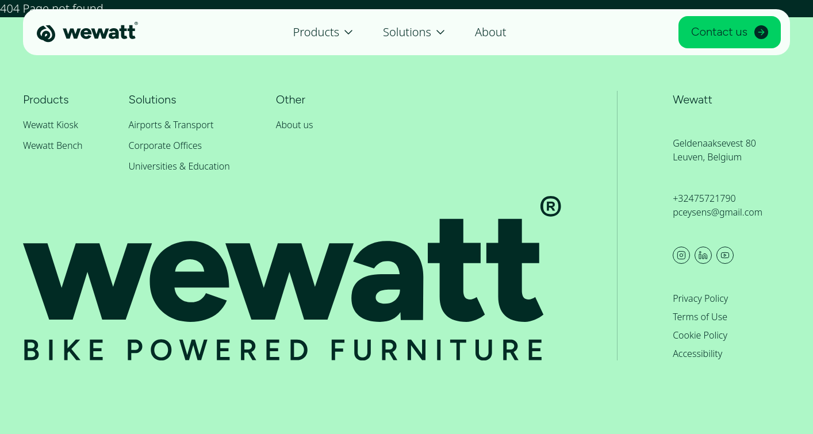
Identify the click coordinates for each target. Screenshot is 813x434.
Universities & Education (179, 166)
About (491, 32)
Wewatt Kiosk (50, 124)
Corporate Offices (165, 145)
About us (294, 124)
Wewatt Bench (53, 145)
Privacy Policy (700, 298)
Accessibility (697, 353)
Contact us (729, 32)
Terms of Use (700, 316)
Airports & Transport (171, 124)
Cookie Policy (700, 335)
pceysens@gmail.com (717, 212)
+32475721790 (704, 198)
